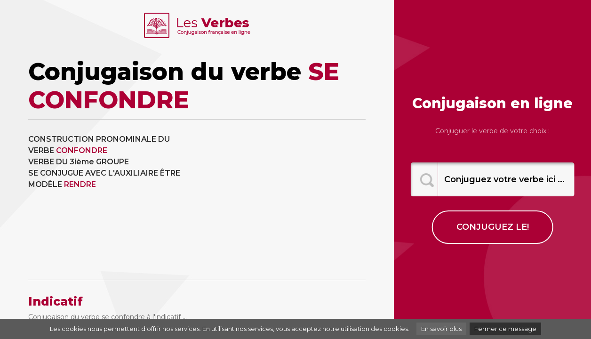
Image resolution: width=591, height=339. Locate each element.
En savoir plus (441, 328)
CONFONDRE (81, 150)
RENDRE (80, 184)
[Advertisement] (285, 200)
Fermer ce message (505, 328)
